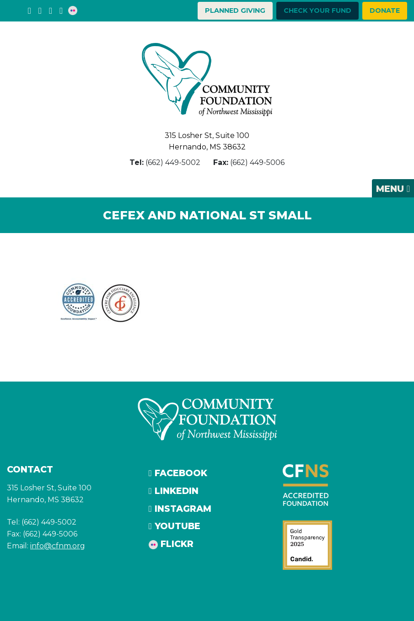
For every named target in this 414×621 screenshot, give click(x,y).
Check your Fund (317, 10)
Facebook (178, 472)
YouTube (174, 525)
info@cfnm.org (57, 545)
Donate (385, 10)
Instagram (180, 508)
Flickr (171, 543)
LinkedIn (174, 490)
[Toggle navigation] (393, 188)
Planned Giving (235, 10)
